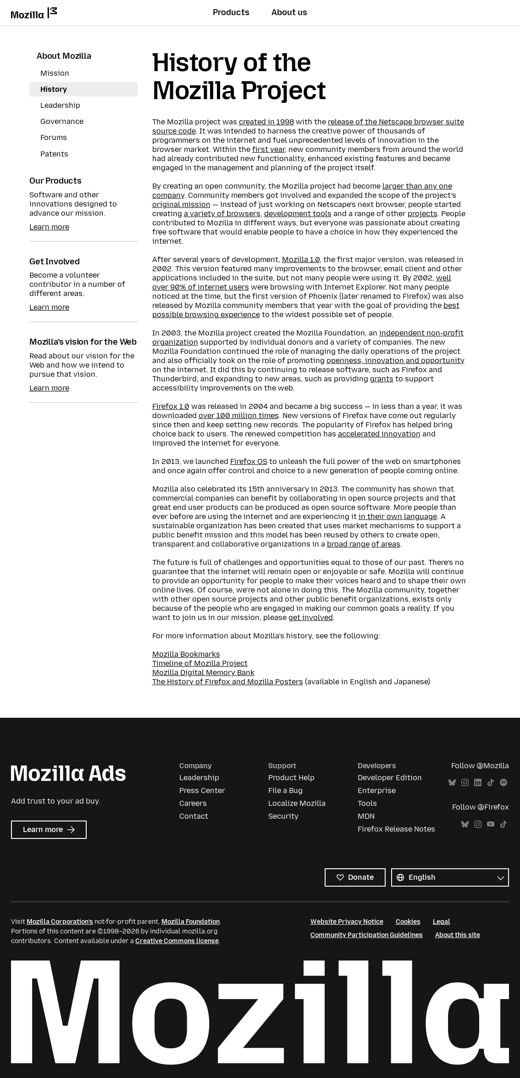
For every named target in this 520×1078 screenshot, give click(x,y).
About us (289, 12)
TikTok (490, 782)
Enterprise (377, 790)
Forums (53, 137)
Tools (367, 803)
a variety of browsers (222, 213)
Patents (54, 154)
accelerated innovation (379, 434)
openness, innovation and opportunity (395, 360)
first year (268, 149)
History (53, 89)
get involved (310, 617)
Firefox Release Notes (396, 829)
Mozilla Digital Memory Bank (203, 672)
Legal (441, 922)
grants (381, 378)
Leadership (60, 105)
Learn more (49, 227)
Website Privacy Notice (346, 922)
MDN (366, 816)
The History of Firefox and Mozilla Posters (227, 681)
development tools (298, 213)
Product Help (291, 777)
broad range (348, 544)
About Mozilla (64, 56)
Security (283, 816)
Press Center (202, 790)
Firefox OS (248, 461)
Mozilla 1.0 (301, 259)
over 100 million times (239, 415)
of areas (385, 544)
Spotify (503, 782)
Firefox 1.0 (170, 406)
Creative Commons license (177, 941)
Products (231, 12)
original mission (181, 204)
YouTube (490, 824)
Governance (61, 121)
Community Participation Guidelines (366, 935)
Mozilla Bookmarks (186, 654)
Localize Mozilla (297, 803)
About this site (457, 935)
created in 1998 (266, 121)
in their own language (398, 516)
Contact (193, 816)
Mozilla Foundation (190, 922)
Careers (193, 803)
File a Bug (285, 790)
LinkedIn (477, 782)
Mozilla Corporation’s (60, 922)
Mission (54, 73)
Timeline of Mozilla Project (200, 663)
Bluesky (452, 782)
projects (422, 213)
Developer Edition (390, 777)
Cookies (408, 922)
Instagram (464, 782)
